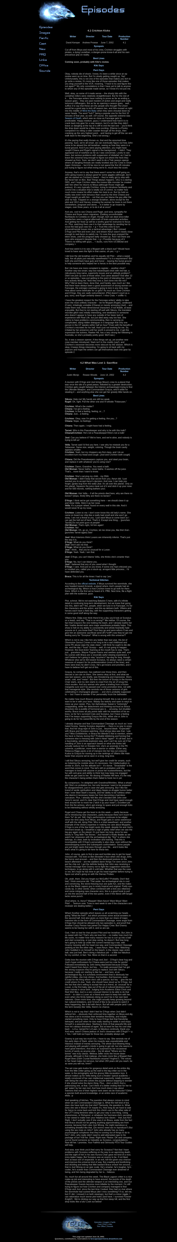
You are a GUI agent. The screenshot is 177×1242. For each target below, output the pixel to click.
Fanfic (113, 1222)
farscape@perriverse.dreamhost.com (106, 1239)
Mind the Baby (89, 111)
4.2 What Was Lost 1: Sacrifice (99, 782)
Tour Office (101, 1226)
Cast (99, 1224)
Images (106, 1222)
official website (89, 583)
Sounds (110, 1226)
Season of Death (73, 118)
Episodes (98, 1222)
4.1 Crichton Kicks (99, 191)
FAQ (104, 1224)
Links (110, 1224)
